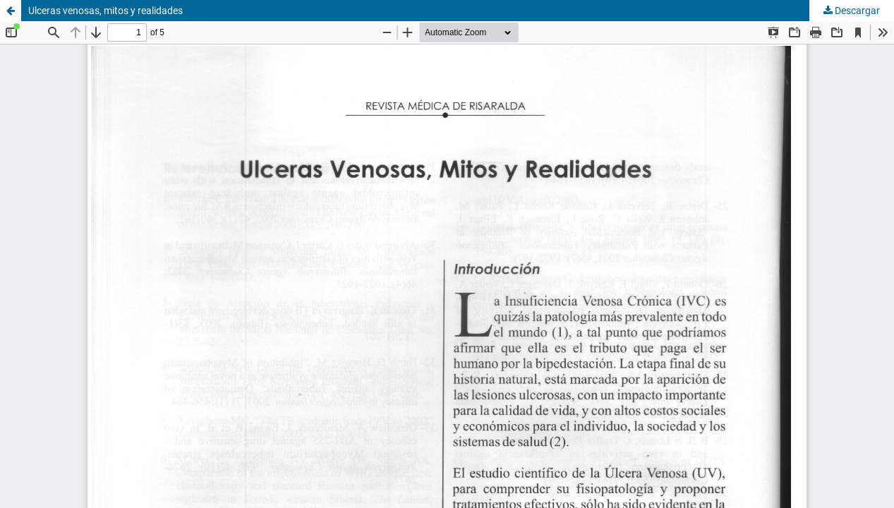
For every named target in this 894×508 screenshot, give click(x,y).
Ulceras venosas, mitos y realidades (105, 10)
